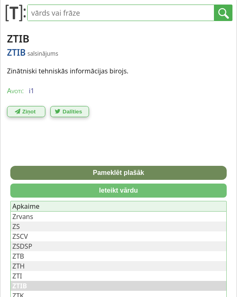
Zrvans (22, 216)
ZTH (18, 266)
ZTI (17, 275)
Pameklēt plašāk (118, 172)
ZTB (18, 256)
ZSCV (20, 236)
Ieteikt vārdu (118, 190)
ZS (16, 226)
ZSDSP (22, 246)
